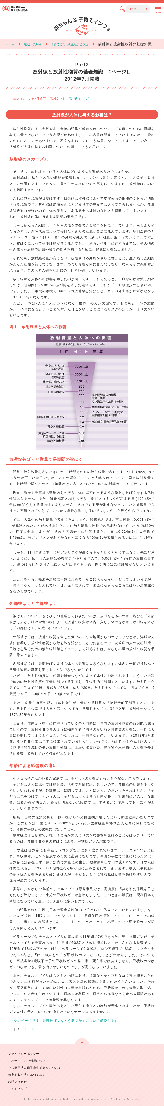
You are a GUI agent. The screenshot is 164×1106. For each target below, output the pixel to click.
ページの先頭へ (82, 1045)
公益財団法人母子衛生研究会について (34, 1068)
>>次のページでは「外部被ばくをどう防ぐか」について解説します (63, 1020)
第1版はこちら (80, 98)
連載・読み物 (32, 44)
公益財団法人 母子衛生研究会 (19, 8)
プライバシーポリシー (23, 1054)
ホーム (10, 44)
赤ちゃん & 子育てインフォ (82, 26)
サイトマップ (17, 1089)
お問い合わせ (17, 1082)
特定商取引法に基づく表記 (27, 1075)
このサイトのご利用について (28, 1061)
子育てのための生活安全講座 (69, 44)
